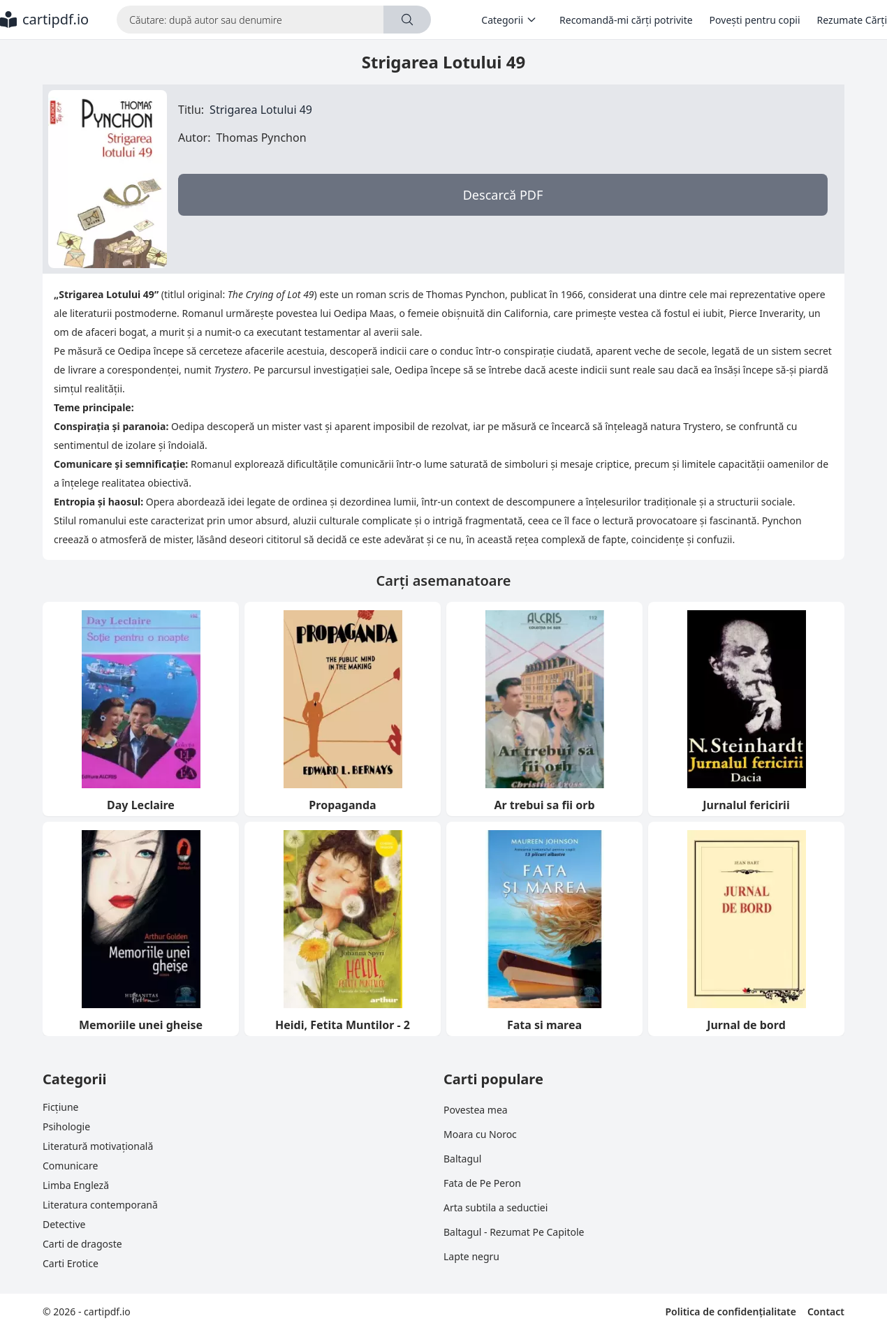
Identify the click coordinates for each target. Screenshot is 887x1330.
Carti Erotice (70, 1263)
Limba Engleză (76, 1185)
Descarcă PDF (503, 194)
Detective (64, 1224)
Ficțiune (60, 1107)
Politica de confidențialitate (730, 1311)
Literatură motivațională (98, 1146)
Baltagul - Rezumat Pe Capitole (514, 1232)
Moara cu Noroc (480, 1134)
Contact (825, 1311)
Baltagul (462, 1158)
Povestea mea (476, 1109)
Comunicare (70, 1165)
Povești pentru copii (755, 20)
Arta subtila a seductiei (496, 1207)
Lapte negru (471, 1256)
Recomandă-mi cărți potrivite (626, 20)
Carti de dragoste (82, 1243)
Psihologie (66, 1126)
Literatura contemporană (100, 1204)
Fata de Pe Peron (482, 1183)
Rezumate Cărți (852, 20)
